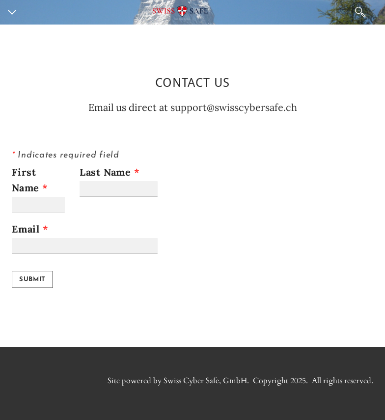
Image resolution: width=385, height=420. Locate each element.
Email (30, 229)
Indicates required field (65, 155)
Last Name (110, 172)
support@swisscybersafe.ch (233, 107)
